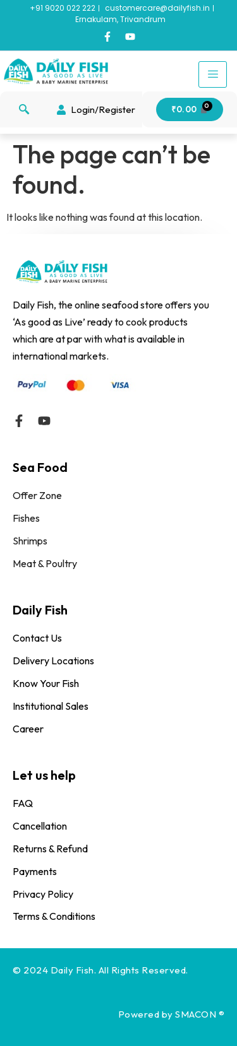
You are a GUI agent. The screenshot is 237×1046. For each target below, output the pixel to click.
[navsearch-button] (24, 109)
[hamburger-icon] (212, 74)
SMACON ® (199, 1014)
